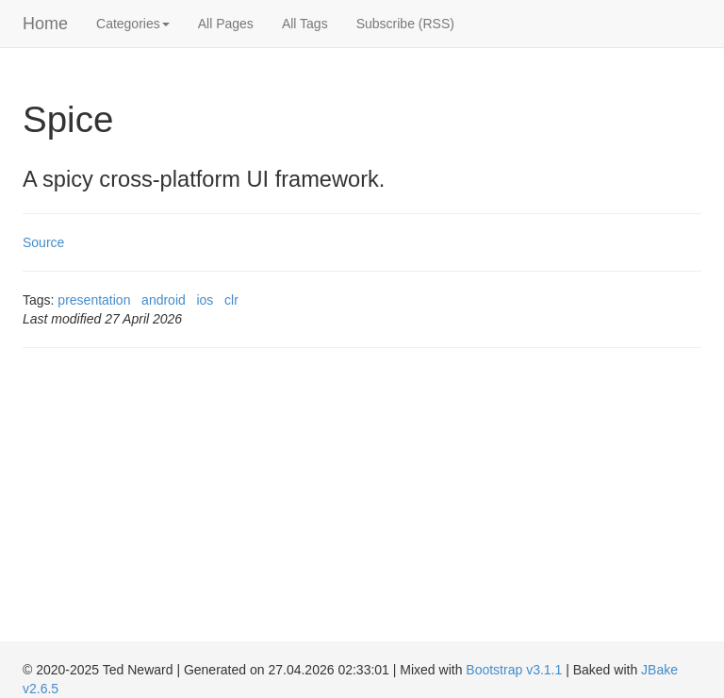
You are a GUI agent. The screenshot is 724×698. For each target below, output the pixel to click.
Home (45, 23)
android (163, 299)
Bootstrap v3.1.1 (514, 669)
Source (43, 242)
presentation (94, 299)
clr (231, 299)
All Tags (305, 23)
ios (204, 299)
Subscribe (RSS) (405, 23)
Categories (133, 23)
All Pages (226, 23)
